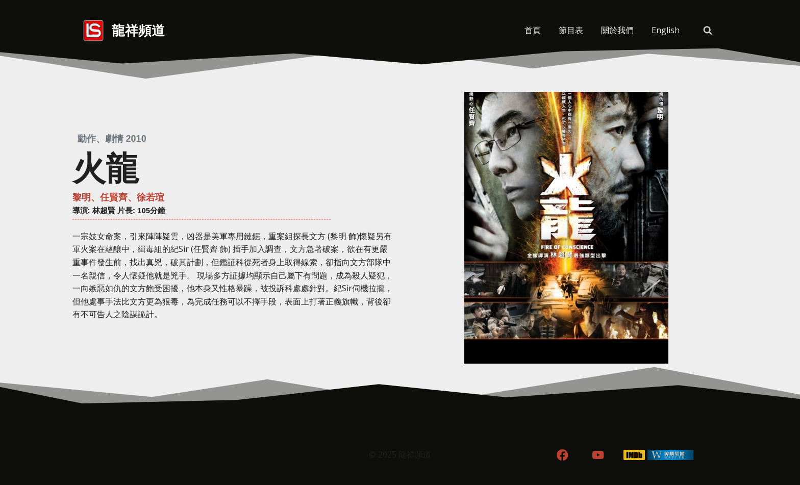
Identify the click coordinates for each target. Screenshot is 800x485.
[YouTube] (598, 455)
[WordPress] (670, 455)
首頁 (532, 30)
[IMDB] (634, 455)
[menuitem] (665, 30)
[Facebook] (562, 455)
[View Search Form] (707, 30)
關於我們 (617, 30)
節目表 (571, 30)
